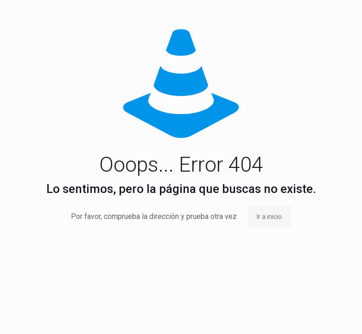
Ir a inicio (269, 216)
